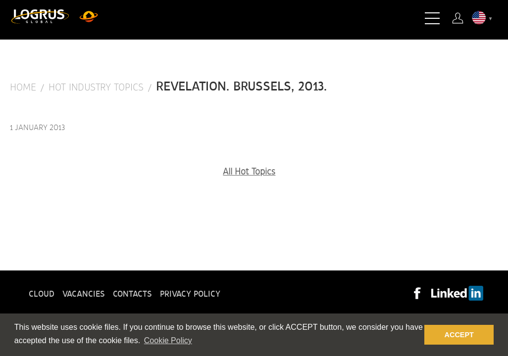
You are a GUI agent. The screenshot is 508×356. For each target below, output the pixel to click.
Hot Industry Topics (96, 87)
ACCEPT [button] (459, 335)
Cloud (41, 294)
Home (23, 87)
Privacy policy (190, 294)
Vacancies (83, 294)
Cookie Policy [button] (168, 340)
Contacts (132, 294)
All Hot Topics (249, 172)
